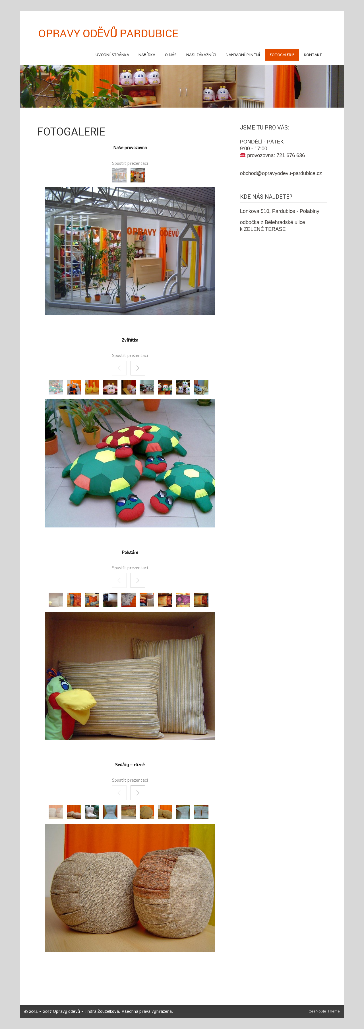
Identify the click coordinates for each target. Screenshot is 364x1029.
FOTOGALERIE (282, 54)
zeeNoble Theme (324, 1011)
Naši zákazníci (201, 54)
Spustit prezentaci (130, 163)
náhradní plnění (243, 54)
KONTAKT (313, 54)
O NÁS (171, 54)
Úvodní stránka (112, 54)
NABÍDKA (146, 54)
